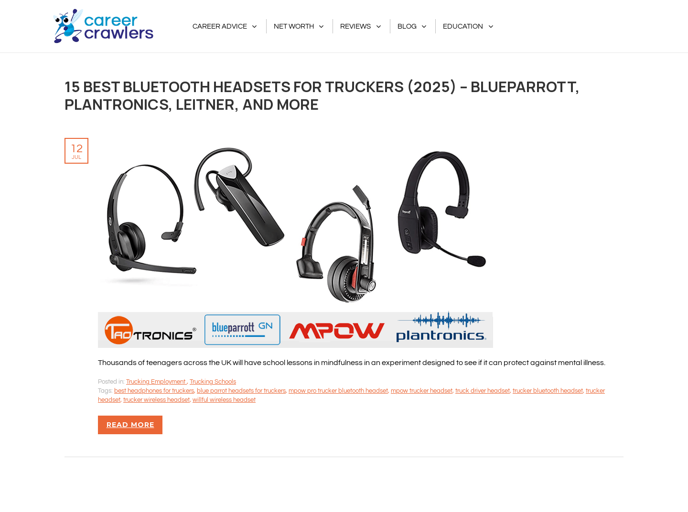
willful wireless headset (224, 400)
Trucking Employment (156, 381)
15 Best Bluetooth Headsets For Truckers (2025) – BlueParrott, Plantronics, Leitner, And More (322, 95)
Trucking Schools (213, 381)
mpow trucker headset (421, 390)
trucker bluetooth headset (548, 390)
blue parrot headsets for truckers (241, 390)
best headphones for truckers (154, 390)
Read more (130, 424)
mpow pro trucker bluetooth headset (338, 390)
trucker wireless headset (156, 400)
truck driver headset (482, 390)
